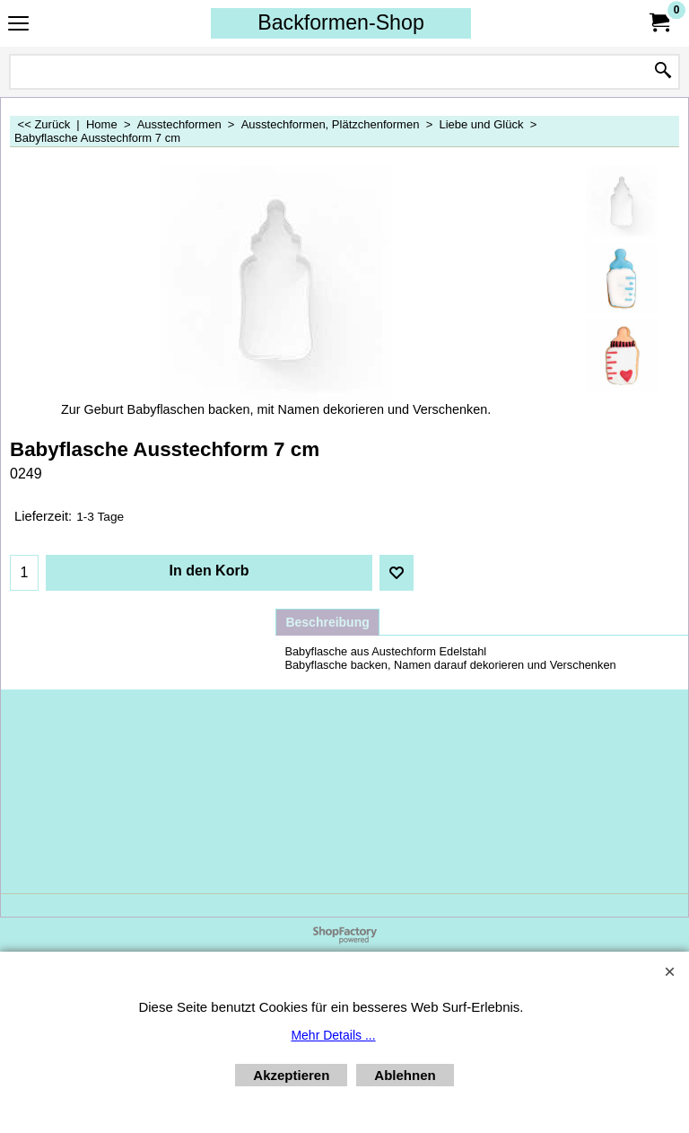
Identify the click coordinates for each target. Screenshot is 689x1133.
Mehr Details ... (333, 1035)
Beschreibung (327, 622)
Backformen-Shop (340, 22)
